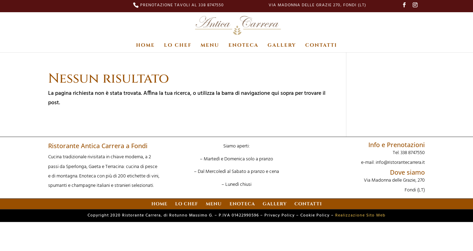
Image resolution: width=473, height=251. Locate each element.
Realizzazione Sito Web (360, 215)
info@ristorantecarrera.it (400, 163)
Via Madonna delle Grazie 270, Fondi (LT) (317, 6)
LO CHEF (178, 45)
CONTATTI (321, 45)
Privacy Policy (279, 215)
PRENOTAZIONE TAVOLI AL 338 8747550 (182, 6)
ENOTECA (243, 45)
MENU (210, 45)
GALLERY (282, 45)
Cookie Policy (315, 215)
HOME (145, 45)
